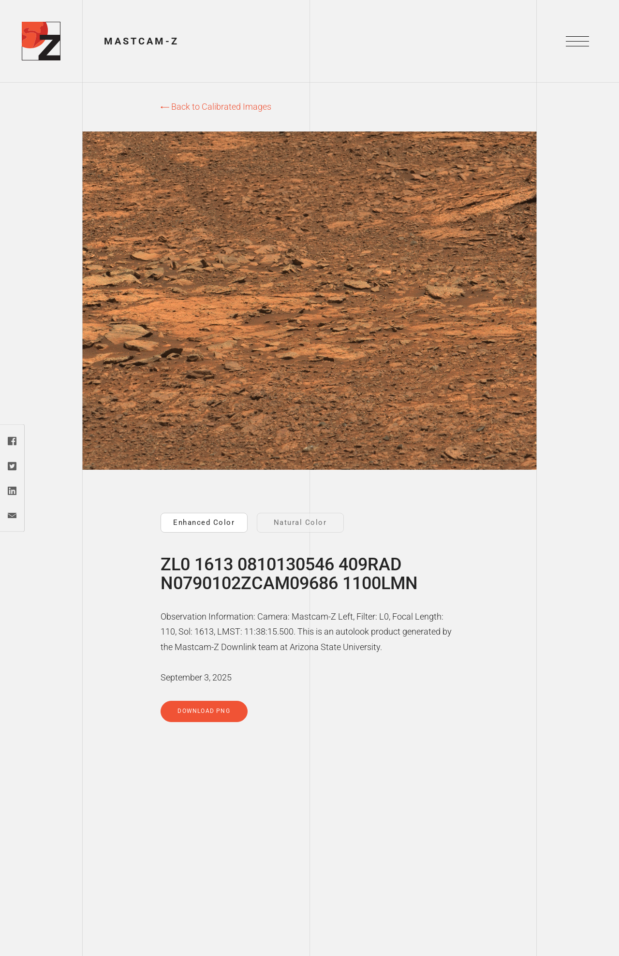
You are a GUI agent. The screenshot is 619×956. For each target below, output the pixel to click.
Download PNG (203, 711)
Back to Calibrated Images (216, 106)
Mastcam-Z (141, 41)
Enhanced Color (204, 522)
